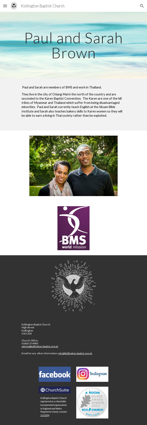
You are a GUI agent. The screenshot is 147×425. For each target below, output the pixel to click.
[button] (5, 6)
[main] (73, 45)
